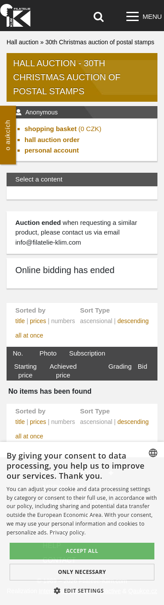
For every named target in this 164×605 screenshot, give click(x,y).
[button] (82, 590)
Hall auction (22, 42)
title (20, 320)
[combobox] (153, 452)
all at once (29, 335)
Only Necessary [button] (82, 572)
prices (38, 320)
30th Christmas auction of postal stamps (99, 42)
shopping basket (50, 128)
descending (133, 320)
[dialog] (82, 523)
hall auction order (52, 139)
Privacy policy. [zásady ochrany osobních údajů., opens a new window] (68, 532)
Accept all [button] (82, 551)
